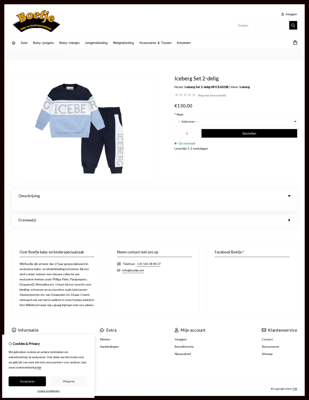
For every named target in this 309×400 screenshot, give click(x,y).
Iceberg (244, 87)
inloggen (289, 14)
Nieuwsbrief (183, 345)
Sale (24, 43)
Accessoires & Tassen (155, 43)
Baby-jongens (43, 43)
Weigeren (69, 381)
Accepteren (27, 381)
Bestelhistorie (184, 338)
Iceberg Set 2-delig (45, 54)
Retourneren (270, 338)
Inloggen (181, 330)
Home (16, 54)
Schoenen (184, 43)
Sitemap (267, 345)
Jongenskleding (96, 43)
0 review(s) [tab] (154, 211)
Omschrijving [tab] (154, 196)
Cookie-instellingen (48, 390)
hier (39, 367)
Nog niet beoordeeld (212, 95)
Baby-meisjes (69, 43)
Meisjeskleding (123, 43)
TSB (295, 380)
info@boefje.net (133, 261)
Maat (178, 114)
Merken (105, 330)
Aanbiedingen (109, 338)
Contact (267, 330)
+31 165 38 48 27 (149, 255)
